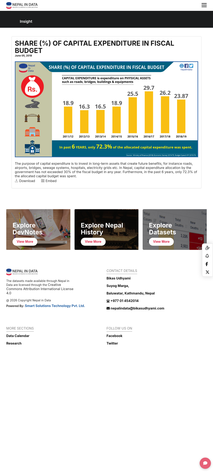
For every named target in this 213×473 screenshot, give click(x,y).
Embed (49, 181)
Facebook (114, 336)
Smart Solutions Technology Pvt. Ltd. (55, 306)
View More (25, 241)
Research (14, 343)
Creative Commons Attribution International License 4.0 (39, 289)
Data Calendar (17, 336)
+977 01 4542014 (122, 301)
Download (25, 181)
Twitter (112, 343)
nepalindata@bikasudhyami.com (135, 308)
